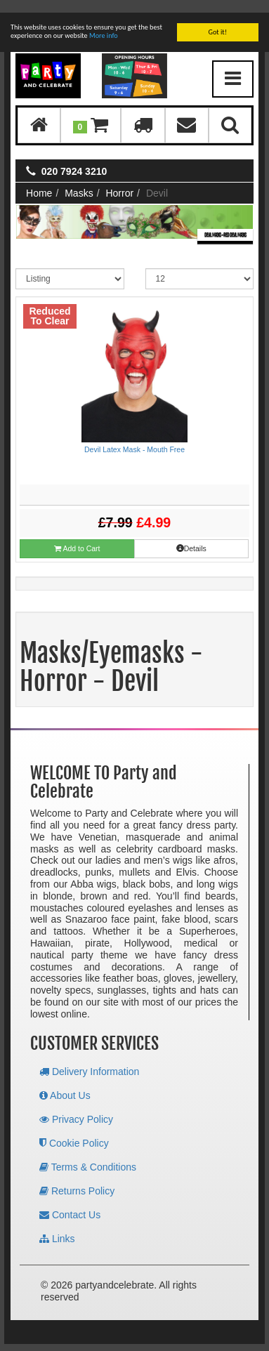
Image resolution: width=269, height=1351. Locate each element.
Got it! (217, 19)
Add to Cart (77, 536)
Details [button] (191, 536)
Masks (79, 180)
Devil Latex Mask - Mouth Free (134, 437)
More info (103, 22)
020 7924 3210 (74, 158)
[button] (90, 113)
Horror (119, 180)
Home (39, 180)
